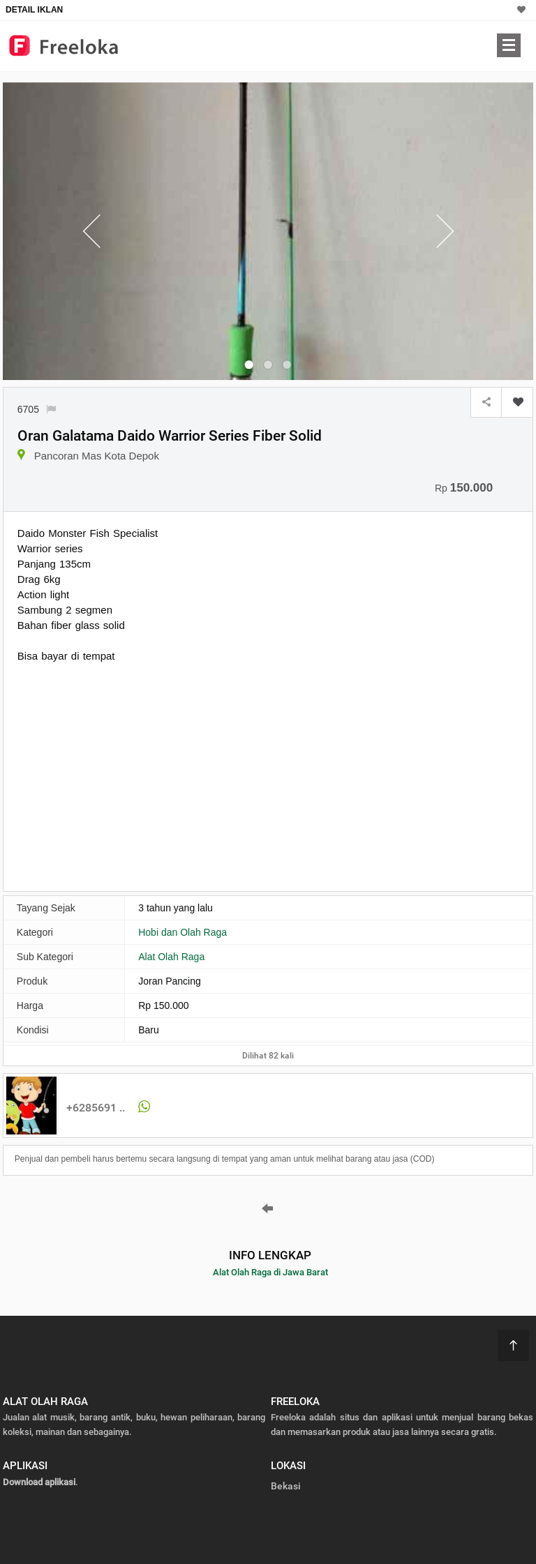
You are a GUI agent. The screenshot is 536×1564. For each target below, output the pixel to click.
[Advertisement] (134, 775)
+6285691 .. (95, 1107)
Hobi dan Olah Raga (182, 932)
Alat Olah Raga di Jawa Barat (270, 1272)
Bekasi (286, 1485)
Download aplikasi (39, 1482)
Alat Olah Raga (171, 956)
